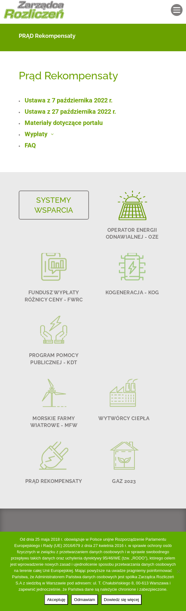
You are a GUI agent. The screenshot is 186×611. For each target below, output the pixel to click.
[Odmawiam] (178, 571)
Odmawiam (84, 599)
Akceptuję (56, 599)
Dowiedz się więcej (121, 599)
